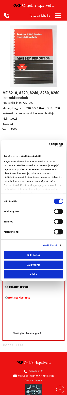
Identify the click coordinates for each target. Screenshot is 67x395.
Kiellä (33, 274)
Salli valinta (33, 264)
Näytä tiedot (50, 245)
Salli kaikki (33, 255)
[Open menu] (58, 15)
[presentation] (19, 314)
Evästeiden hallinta (12, 344)
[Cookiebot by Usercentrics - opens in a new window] (48, 144)
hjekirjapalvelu (39, 6)
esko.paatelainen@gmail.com (35, 376)
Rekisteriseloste (19, 297)
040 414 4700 (36, 371)
